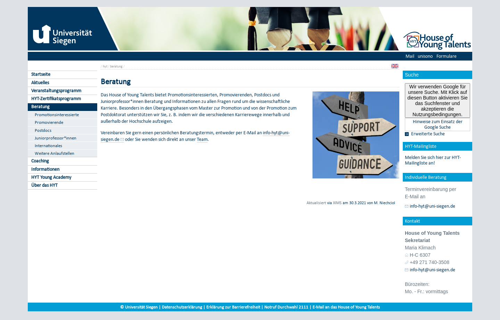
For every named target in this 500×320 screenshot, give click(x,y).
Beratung (40, 107)
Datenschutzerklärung (182, 307)
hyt (105, 66)
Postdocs (43, 130)
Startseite (40, 74)
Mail (410, 56)
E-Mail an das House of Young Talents (346, 307)
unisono (425, 56)
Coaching (40, 161)
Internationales (48, 146)
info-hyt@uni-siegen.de (432, 206)
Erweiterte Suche (428, 134)
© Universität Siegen (139, 307)
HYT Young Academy (51, 177)
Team (202, 139)
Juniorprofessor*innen (55, 138)
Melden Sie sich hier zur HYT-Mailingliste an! (433, 160)
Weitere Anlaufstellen (54, 153)
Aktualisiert (316, 202)
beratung (116, 66)
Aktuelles (40, 83)
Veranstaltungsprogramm (56, 91)
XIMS (337, 202)
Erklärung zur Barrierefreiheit (233, 307)
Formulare (446, 56)
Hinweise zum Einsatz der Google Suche (437, 124)
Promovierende (49, 122)
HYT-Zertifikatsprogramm (56, 99)
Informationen (45, 169)
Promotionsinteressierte (57, 115)
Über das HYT (44, 185)
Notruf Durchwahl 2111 (286, 307)
